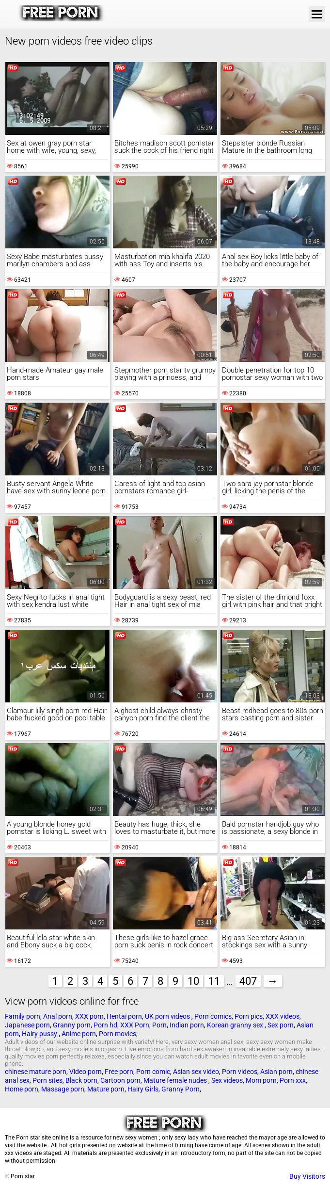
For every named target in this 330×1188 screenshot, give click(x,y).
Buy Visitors (307, 1176)
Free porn (119, 1071)
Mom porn (261, 1080)
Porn (159, 1025)
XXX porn (89, 1016)
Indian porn (187, 1025)
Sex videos (227, 1080)
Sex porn (280, 1025)
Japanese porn (27, 1025)
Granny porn (72, 1025)
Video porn (85, 1071)
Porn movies (117, 1034)
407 (248, 981)
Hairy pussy (40, 1034)
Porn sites (47, 1080)
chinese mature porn (35, 1071)
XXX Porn (134, 1025)
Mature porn (106, 1089)
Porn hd (105, 1025)
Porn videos (239, 1071)
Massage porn (62, 1089)
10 (193, 981)
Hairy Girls (142, 1089)
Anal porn (57, 1016)
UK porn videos (168, 1016)
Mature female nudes (175, 1080)
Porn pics (249, 1016)
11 (214, 981)
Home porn (21, 1089)
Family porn (22, 1016)
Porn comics (213, 1016)
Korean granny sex (236, 1025)
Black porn (81, 1080)
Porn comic (153, 1071)
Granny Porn (180, 1089)
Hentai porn (124, 1016)
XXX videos (282, 1016)
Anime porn (79, 1034)
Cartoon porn (120, 1080)
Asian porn (276, 1071)
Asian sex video (196, 1071)
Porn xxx (293, 1080)
